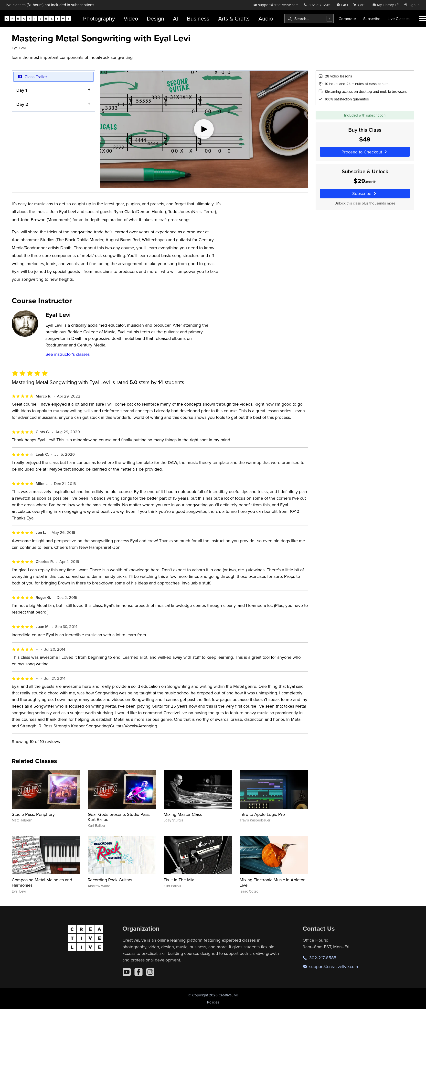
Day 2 (22, 104)
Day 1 (21, 90)
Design (155, 18)
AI (175, 18)
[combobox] (309, 18)
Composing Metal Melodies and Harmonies (42, 882)
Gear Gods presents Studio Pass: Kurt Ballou (119, 817)
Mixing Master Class (183, 814)
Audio (265, 18)
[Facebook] (138, 972)
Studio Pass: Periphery (33, 814)
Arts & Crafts (234, 18)
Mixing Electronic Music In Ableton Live (273, 882)
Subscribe (371, 18)
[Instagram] (150, 972)
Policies (213, 1002)
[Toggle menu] (422, 18)
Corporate (347, 18)
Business (198, 18)
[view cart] (360, 4)
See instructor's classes (67, 354)
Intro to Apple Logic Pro (262, 814)
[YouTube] (126, 972)
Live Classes (399, 18)
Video (131, 18)
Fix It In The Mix (179, 880)
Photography (99, 18)
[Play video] (204, 129)
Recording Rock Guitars (110, 880)
